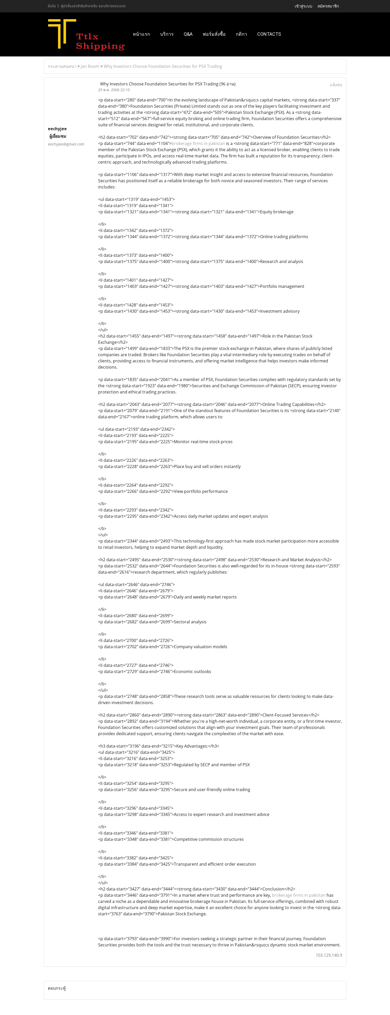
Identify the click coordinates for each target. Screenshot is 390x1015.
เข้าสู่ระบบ (303, 6)
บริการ (167, 34)
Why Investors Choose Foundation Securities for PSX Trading (163, 66)
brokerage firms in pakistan (198, 143)
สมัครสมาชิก (328, 6)
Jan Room (90, 66)
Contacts (269, 34)
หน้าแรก (141, 34)
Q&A (188, 34)
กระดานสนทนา (62, 66)
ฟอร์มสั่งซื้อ (214, 34)
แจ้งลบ (336, 84)
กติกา (241, 34)
